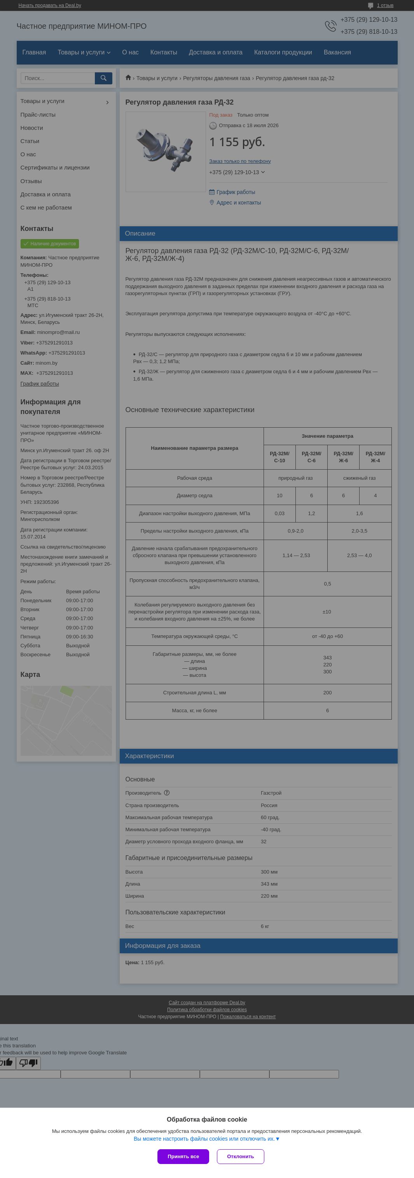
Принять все (183, 1156)
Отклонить (240, 1156)
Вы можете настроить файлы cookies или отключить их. (204, 1139)
